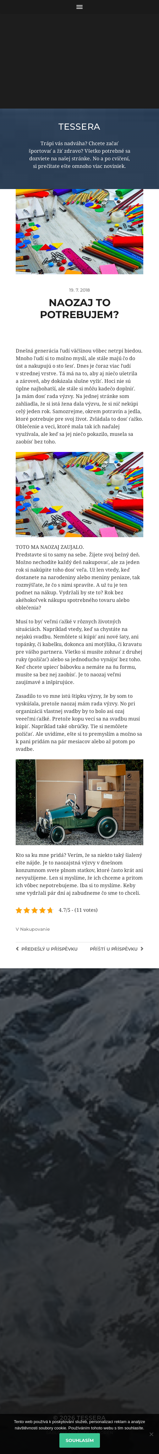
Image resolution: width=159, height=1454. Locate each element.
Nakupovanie (35, 929)
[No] (151, 1434)
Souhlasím (80, 1440)
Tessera (79, 126)
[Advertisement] (79, 61)
